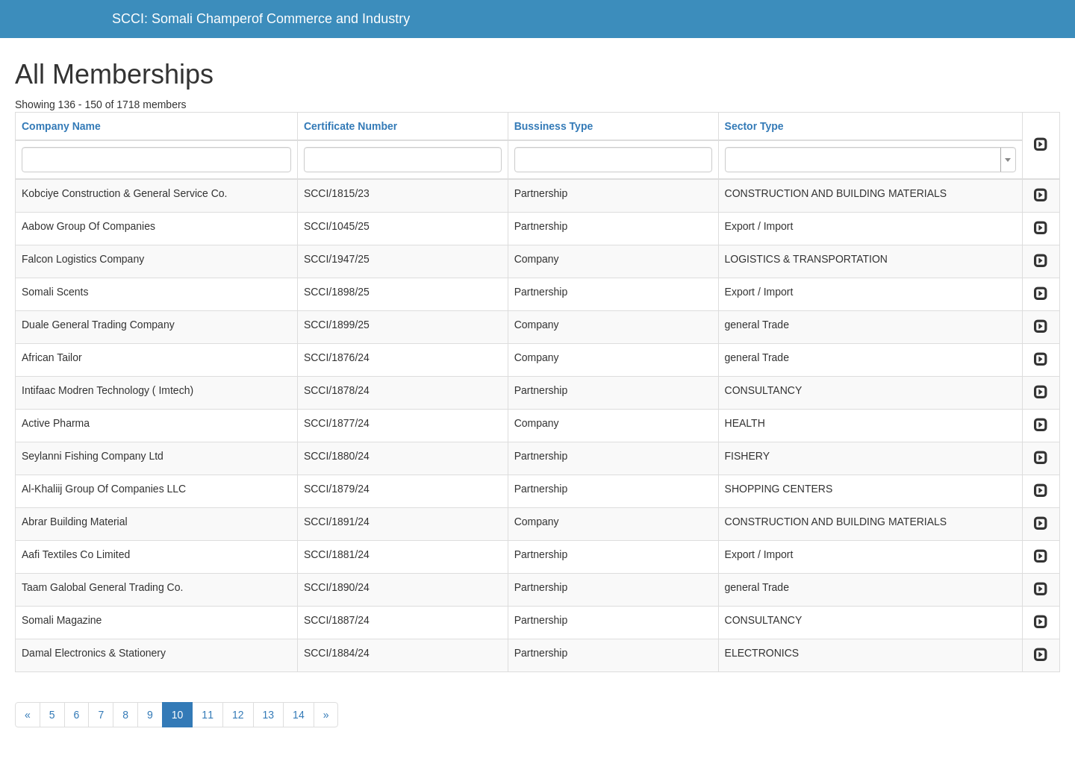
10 (178, 715)
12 (238, 715)
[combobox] (870, 159)
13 (269, 715)
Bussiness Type (553, 126)
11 (208, 715)
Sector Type (754, 126)
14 (299, 715)
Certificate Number (350, 126)
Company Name (61, 126)
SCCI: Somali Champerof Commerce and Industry (261, 18)
